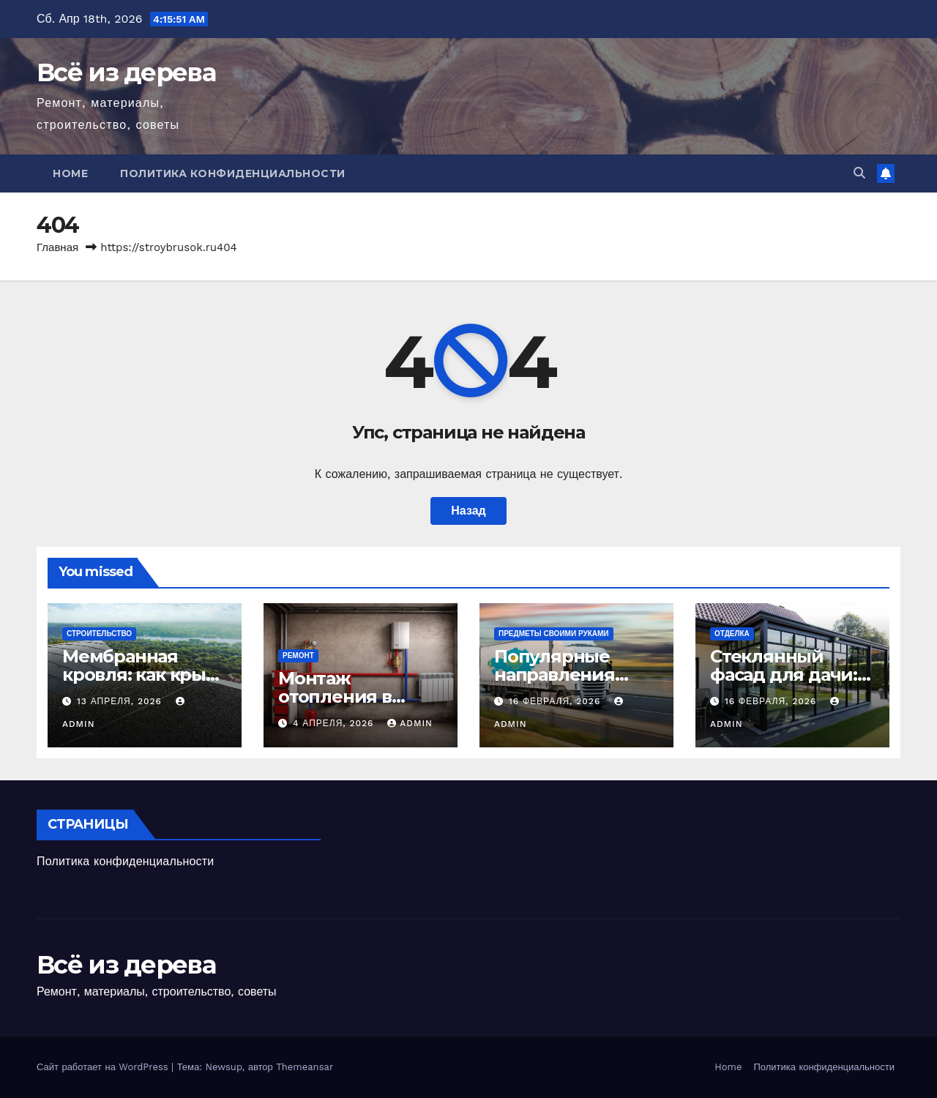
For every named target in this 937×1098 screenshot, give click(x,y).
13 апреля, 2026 (121, 701)
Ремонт (298, 655)
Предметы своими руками (554, 634)
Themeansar (304, 1066)
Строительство (99, 634)
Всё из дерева (126, 72)
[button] (859, 173)
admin (410, 723)
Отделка (732, 634)
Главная (57, 247)
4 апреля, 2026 (335, 723)
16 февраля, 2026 (556, 701)
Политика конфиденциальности (233, 173)
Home (70, 173)
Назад (468, 511)
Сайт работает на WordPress (104, 1066)
